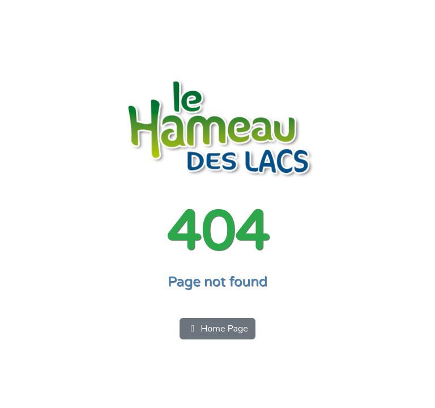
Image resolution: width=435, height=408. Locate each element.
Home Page (217, 328)
